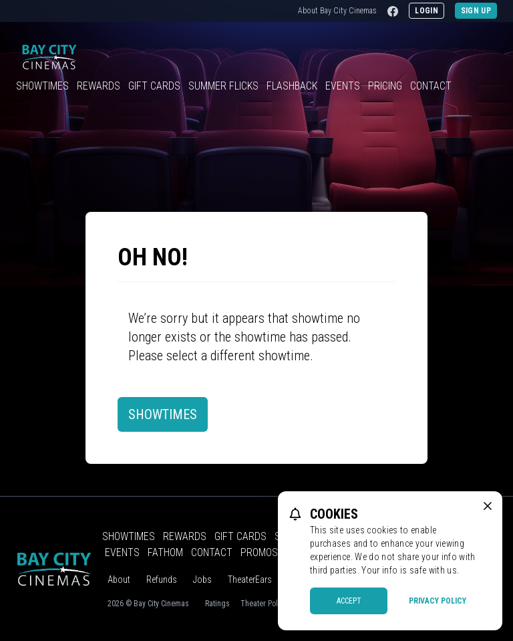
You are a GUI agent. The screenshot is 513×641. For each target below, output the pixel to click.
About (119, 579)
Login (426, 10)
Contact (431, 86)
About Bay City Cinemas (337, 10)
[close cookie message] (487, 506)
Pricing (385, 86)
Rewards (98, 86)
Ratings (217, 603)
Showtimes (42, 86)
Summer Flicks (223, 86)
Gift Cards (154, 86)
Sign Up (476, 10)
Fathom (165, 552)
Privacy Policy (437, 601)
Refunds (161, 579)
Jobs (202, 579)
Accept (349, 601)
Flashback (292, 86)
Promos (259, 552)
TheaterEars (250, 579)
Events (342, 86)
